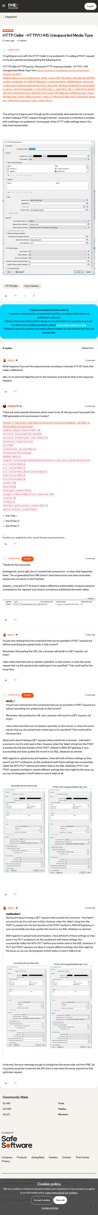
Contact (66, 1157)
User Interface (32, 286)
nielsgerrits (13, 406)
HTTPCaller (12, 286)
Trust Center (82, 1157)
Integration (11, 17)
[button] (4, 7)
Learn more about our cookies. (61, 1193)
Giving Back (37, 1157)
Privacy (6, 1161)
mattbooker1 (14, 50)
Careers (53, 1157)
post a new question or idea (71, 325)
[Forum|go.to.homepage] (13, 6)
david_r (11, 360)
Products (22, 1157)
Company (7, 1157)
